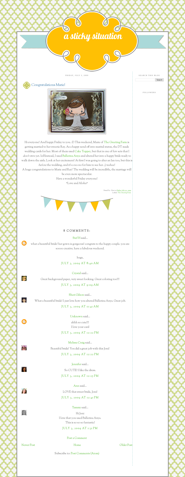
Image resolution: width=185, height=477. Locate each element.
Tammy (76, 408)
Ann (76, 386)
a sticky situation (93, 35)
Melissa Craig (76, 343)
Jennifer (76, 364)
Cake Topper (82, 151)
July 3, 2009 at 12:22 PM (80, 333)
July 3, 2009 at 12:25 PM (80, 376)
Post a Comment (77, 438)
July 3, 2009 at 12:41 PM (80, 398)
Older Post (126, 445)
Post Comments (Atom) (85, 454)
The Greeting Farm (115, 142)
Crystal (76, 273)
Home (77, 445)
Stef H (76, 238)
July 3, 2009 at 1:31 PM (80, 428)
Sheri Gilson (76, 295)
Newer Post (28, 445)
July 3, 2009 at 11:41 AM (80, 307)
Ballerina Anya (71, 156)
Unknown (76, 317)
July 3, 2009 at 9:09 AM (80, 285)
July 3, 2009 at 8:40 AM (80, 263)
